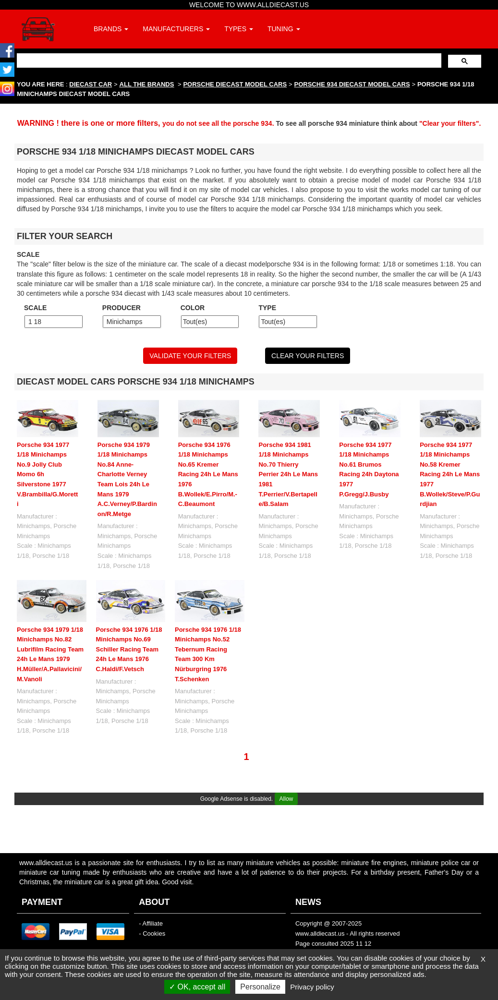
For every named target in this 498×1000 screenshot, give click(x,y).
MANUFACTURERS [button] (176, 29)
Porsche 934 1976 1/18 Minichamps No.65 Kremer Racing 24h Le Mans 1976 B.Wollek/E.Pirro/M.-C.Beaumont (208, 474)
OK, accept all (197, 987)
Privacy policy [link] (312, 987)
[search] (228, 60)
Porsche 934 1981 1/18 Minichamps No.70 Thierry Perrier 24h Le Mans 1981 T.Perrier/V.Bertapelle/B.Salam (288, 474)
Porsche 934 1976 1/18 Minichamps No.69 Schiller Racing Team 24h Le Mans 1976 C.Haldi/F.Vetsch (129, 649)
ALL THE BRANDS (147, 84)
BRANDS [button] (111, 29)
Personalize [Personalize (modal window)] (260, 987)
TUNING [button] (283, 29)
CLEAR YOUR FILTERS (307, 356)
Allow (286, 798)
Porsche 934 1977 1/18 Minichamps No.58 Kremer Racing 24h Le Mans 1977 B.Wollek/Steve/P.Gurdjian (450, 474)
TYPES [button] (238, 29)
